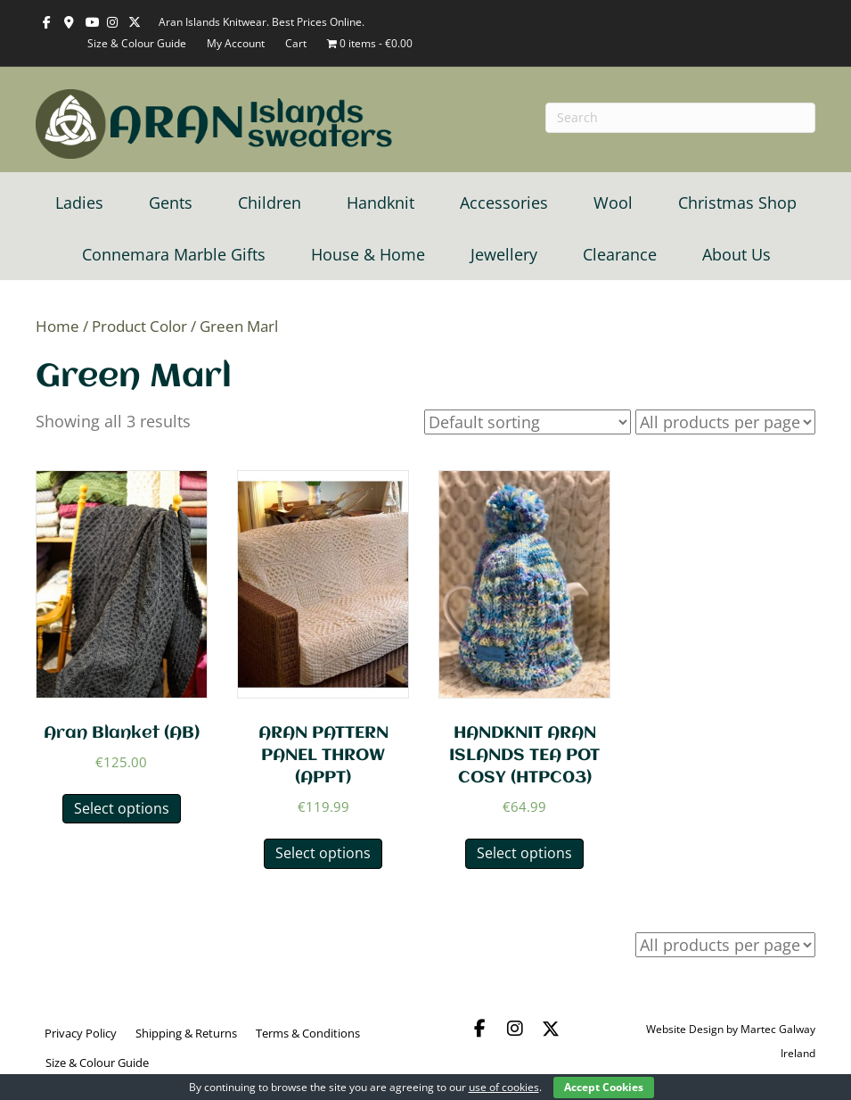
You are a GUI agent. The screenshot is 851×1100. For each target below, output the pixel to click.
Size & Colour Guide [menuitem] (97, 1063)
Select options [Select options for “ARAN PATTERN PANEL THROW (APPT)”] (323, 853)
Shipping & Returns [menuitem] (186, 1033)
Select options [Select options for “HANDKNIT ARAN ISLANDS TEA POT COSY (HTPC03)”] (524, 853)
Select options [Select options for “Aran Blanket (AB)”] (121, 808)
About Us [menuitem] (736, 254)
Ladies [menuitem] (79, 202)
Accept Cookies (603, 1087)
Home (57, 326)
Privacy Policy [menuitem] (81, 1033)
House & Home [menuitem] (368, 254)
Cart (296, 43)
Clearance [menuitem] (620, 254)
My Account (236, 43)
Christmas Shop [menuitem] (737, 202)
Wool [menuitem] (613, 202)
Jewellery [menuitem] (504, 254)
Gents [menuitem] (170, 202)
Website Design (685, 1029)
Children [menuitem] (269, 202)
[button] (479, 1028)
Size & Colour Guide (136, 43)
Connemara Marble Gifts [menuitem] (174, 254)
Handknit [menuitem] (380, 202)
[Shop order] (527, 421)
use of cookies (504, 1087)
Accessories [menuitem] (504, 202)
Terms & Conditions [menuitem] (308, 1033)
